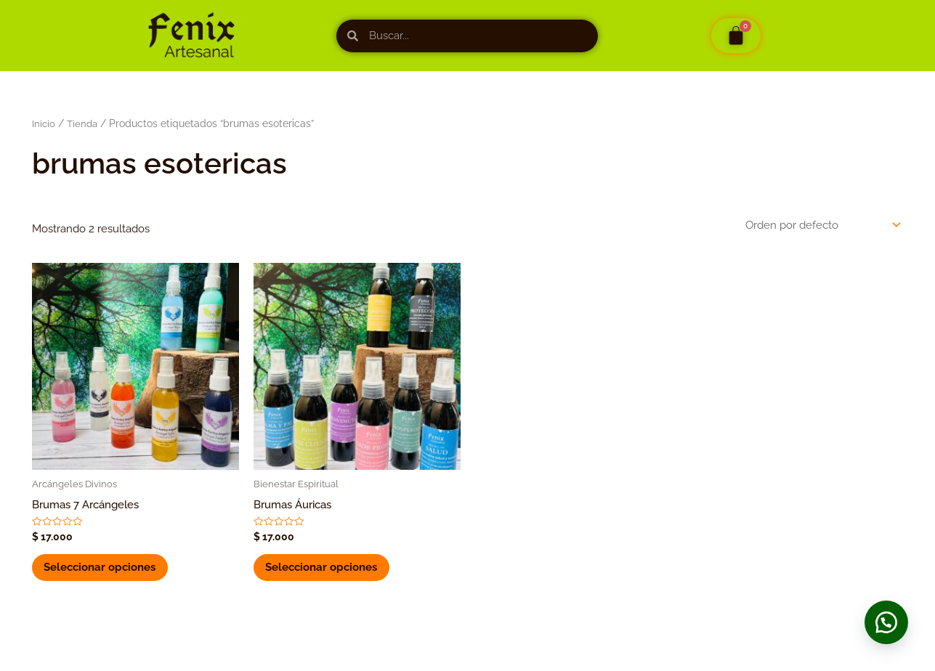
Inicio (44, 123)
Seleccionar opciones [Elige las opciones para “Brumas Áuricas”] (324, 570)
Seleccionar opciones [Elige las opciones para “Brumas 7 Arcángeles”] (102, 570)
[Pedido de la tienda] (822, 225)
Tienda (84, 123)
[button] (884, 620)
